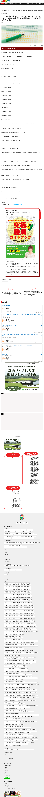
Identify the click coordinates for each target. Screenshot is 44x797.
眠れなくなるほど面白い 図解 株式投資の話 (12, 620)
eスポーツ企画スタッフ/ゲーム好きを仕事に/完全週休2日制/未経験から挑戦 (17, 345)
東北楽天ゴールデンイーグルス (28, 533)
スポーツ (6, 3)
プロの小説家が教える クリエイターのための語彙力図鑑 (14, 727)
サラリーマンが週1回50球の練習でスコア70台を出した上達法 (15, 697)
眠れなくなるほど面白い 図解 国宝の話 (11, 596)
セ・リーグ (26, 749)
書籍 (42, 3)
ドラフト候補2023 (27, 534)
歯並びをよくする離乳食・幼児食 (29, 661)
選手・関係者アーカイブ (10, 758)
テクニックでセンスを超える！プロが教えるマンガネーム (14, 742)
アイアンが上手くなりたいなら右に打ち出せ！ (29, 692)
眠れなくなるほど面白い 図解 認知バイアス (12, 613)
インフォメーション (8, 572)
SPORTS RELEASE (8, 752)
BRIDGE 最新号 (7, 561)
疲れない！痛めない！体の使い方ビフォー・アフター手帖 (14, 719)
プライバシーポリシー (7, 765)
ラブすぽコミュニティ (9, 576)
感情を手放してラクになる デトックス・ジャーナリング (14, 682)
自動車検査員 (4, 354)
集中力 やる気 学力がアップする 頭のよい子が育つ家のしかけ (27, 671)
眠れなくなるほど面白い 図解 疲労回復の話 (12, 624)
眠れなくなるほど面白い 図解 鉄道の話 (25, 599)
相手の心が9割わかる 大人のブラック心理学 (12, 684)
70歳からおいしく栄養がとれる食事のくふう (12, 655)
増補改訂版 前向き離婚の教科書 (24, 687)
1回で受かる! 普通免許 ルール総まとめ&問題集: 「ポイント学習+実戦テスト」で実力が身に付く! (21, 690)
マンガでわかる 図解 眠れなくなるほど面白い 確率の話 (14, 641)
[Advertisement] (22, 403)
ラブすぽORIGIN (8, 568)
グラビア (11, 749)
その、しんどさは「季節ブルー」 (19, 678)
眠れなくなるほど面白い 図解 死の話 (24, 584)
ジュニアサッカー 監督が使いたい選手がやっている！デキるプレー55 (16, 689)
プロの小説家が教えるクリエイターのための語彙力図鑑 (14, 726)
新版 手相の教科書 (28, 727)
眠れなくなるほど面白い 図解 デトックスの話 (28, 624)
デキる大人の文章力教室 (32, 721)
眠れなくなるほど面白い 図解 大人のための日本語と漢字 (14, 634)
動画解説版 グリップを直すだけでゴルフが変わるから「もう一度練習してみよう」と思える (20, 700)
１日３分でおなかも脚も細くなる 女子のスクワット (13, 660)
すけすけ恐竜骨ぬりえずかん (18, 661)
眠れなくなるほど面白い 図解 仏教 (10, 583)
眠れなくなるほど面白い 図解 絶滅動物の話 (27, 620)
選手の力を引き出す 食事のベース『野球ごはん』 (13, 545)
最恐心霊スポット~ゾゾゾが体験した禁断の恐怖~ (13, 745)
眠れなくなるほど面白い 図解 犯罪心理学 (27, 613)
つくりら (5, 786)
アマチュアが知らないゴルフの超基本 (11, 694)
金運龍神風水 (28, 732)
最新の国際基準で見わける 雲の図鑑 (11, 737)
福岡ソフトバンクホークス (17, 534)
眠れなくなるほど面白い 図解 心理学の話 (12, 610)
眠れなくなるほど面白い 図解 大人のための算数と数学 (14, 633)
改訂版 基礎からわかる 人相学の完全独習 (28, 729)
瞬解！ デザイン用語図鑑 (29, 742)
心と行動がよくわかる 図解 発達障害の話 (27, 642)
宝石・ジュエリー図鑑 (8, 661)
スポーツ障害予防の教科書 (29, 716)
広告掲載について (7, 770)
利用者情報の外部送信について (9, 768)
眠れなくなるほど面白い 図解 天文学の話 (12, 612)
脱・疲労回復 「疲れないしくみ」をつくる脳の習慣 (28, 652)
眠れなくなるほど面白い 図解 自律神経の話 (12, 628)
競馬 (40, 3)
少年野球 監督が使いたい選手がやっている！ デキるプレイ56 (15, 708)
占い (5, 549)
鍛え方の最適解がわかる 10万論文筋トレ (30, 660)
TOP (2, 10)
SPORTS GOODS (19, 569)
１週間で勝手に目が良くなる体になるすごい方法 (30, 645)
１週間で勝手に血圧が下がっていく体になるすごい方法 (14, 649)
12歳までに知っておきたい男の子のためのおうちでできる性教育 (15, 666)
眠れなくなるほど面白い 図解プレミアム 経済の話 (13, 639)
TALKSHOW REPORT (9, 557)
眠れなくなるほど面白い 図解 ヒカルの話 (12, 615)
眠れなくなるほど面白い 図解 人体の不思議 (27, 623)
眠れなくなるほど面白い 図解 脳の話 (11, 588)
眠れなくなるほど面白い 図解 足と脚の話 (12, 605)
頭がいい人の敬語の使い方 (33, 689)
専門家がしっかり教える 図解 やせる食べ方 (12, 642)
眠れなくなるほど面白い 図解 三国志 (24, 589)
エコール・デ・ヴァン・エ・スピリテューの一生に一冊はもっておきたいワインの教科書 (19, 740)
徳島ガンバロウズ (8, 538)
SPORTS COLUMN (7, 10)
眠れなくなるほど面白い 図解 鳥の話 (24, 586)
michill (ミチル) (8, 754)
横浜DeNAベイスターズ (9, 531)
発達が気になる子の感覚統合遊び (10, 671)
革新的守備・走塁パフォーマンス (27, 711)
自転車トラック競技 (20, 538)
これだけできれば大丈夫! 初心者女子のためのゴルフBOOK (14, 705)
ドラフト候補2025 (8, 536)
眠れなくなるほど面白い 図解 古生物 (11, 589)
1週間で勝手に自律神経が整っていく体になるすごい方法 (14, 650)
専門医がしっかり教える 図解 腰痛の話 (30, 641)
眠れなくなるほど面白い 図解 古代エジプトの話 (13, 631)
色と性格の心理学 (28, 682)
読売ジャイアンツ (14, 3)
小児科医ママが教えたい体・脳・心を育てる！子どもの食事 (15, 665)
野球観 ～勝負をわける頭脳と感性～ (31, 705)
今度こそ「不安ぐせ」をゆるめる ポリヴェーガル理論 (14, 679)
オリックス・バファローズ (27, 531)
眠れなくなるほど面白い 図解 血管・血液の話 (28, 626)
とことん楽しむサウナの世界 (9, 744)
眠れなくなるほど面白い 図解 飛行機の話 (26, 615)
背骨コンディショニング (31, 657)
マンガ (6, 552)
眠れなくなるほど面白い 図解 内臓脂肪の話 (12, 621)
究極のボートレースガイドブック (23, 734)
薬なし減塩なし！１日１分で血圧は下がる (12, 652)
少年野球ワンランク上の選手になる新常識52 (21, 707)
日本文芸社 (6, 574)
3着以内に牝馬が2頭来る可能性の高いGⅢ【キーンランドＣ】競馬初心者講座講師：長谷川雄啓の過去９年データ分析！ (32, 293)
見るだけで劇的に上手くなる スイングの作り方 (13, 698)
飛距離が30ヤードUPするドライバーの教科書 (12, 702)
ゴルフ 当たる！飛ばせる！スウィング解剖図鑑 (13, 695)
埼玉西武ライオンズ (18, 533)
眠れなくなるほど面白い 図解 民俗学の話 (26, 612)
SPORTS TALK (7, 554)
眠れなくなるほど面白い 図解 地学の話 (11, 599)
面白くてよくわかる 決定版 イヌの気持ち (31, 739)
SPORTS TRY (7, 569)
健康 (28, 3)
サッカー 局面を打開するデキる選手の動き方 (12, 713)
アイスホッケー (27, 538)
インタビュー (7, 749)
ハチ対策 (16, 749)
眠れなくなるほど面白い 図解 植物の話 (11, 597)
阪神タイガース (17, 530)
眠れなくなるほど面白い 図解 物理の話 (11, 602)
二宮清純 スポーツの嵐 (8, 565)
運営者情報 (5, 767)
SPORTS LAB (7, 559)
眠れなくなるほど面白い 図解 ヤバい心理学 (12, 618)
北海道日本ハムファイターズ (9, 533)
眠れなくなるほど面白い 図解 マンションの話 (28, 629)
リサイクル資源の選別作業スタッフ (9, 325)
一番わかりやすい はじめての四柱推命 (29, 731)
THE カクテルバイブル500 (18, 739)
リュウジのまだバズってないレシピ (22, 744)
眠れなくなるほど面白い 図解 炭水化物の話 (27, 621)
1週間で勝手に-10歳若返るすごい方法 (11, 644)
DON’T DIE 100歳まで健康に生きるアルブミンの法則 (24, 653)
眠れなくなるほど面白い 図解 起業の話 (11, 594)
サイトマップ (6, 772)
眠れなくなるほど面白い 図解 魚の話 (11, 584)
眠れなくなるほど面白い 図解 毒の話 (11, 586)
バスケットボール (21, 536)
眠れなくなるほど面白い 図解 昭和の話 (25, 596)
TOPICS (6, 748)
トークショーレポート (7, 775)
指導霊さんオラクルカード (17, 731)
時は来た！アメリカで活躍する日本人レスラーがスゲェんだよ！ (15, 547)
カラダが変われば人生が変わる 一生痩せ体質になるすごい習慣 (15, 657)
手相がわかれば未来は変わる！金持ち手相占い (12, 729)
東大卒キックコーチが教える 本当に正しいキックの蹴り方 (14, 715)
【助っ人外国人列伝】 (17, 565)
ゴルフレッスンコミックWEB (8, 788)
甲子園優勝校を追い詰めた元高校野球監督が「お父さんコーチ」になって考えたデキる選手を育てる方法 (22, 542)
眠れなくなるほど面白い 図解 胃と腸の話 (26, 605)
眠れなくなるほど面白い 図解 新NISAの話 (12, 623)
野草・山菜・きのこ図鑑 (9, 739)
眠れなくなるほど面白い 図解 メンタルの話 (27, 616)
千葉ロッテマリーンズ (23, 3)
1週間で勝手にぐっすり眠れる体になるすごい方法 (13, 647)
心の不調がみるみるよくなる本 (32, 678)
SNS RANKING (21, 749)
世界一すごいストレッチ (9, 658)
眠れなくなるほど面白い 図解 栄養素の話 (12, 607)
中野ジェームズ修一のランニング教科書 (32, 715)
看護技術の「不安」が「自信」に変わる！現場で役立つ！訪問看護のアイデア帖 (18, 674)
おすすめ (6, 579)
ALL (2, 3)
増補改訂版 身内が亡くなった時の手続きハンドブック (14, 673)
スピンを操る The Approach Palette (33, 697)
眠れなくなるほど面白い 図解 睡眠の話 (25, 597)
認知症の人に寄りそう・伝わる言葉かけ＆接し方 (13, 676)
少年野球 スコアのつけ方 (9, 707)
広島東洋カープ (23, 530)
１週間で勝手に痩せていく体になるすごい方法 (12, 645)
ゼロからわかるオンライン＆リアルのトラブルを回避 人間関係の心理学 (17, 686)
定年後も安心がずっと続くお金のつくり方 (26, 735)
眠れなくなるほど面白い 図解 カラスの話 (12, 608)
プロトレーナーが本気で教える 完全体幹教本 (12, 718)
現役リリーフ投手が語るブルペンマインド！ (12, 543)
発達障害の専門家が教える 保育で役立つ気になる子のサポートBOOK (16, 670)
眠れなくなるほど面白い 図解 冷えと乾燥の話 (12, 629)
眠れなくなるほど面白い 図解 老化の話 (25, 604)
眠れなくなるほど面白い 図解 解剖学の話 (26, 607)
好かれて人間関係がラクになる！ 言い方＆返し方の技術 (14, 724)
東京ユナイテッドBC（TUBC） (30, 536)
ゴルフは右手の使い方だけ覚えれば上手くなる (29, 695)
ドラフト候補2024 (34, 534)
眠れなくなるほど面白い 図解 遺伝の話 (25, 592)
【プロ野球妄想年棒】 (26, 565)
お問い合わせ (6, 773)
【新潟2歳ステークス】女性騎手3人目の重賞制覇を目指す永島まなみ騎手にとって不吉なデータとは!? (12, 293)
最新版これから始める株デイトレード (11, 735)
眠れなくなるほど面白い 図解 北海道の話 (12, 616)
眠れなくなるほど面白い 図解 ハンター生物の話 (30, 631)
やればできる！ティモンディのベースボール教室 (13, 711)
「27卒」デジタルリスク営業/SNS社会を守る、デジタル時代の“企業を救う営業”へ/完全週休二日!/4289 (20, 335)
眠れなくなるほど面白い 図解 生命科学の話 (27, 618)
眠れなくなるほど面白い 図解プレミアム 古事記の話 (13, 637)
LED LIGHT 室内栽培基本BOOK (23, 737)
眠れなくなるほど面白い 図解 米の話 (23, 583)
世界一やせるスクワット (18, 658)
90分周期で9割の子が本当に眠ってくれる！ (24, 663)
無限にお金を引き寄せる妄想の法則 (11, 734)
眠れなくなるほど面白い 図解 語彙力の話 (26, 608)
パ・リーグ (31, 749)
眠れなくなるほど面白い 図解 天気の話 (11, 600)
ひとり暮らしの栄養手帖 (29, 650)
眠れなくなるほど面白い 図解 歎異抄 (11, 591)
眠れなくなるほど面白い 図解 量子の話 (25, 602)
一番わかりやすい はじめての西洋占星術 (12, 732)
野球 (10, 3)
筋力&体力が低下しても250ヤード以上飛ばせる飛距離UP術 (15, 703)
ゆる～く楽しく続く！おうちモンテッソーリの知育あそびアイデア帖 (16, 668)
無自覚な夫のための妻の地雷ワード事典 (11, 687)
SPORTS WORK (12, 569)
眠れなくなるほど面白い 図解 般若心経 (25, 600)
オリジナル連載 (32, 3)
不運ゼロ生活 (22, 732)
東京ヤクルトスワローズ (18, 531)
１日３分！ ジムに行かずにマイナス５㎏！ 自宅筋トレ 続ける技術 (16, 721)
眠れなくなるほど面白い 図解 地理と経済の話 (12, 626)
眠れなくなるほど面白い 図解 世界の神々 (26, 610)
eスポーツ (13, 538)
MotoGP (32, 538)
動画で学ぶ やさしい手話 (9, 678)
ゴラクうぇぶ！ (6, 785)
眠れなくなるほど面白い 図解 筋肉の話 (25, 594)
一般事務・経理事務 (6, 305)
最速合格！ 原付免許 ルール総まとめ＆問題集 (12, 692)
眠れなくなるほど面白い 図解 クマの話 (11, 592)
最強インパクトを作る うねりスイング (25, 694)
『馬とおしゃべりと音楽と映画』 (16, 204)
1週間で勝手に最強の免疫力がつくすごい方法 (26, 644)
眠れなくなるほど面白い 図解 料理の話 (11, 604)
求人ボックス (40, 312)
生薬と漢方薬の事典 (33, 737)
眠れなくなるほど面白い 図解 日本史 (24, 591)
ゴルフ (37, 3)
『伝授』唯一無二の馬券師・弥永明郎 (27, 543)
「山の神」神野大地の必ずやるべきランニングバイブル (14, 716)
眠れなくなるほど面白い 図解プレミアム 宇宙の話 (13, 636)
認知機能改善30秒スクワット (27, 676)
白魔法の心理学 (34, 682)
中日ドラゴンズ (29, 530)
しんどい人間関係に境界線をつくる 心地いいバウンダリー (14, 681)
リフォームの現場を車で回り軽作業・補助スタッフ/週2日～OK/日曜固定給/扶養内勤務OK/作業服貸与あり (21, 315)
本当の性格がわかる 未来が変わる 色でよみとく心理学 (30, 684)
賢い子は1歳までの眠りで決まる (10, 663)
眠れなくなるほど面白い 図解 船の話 (24, 588)
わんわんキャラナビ (8, 731)
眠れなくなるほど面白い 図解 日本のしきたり (28, 628)
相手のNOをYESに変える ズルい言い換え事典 (12, 723)
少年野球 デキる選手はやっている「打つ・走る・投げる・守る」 (15, 710)
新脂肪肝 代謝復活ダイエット (10, 653)
